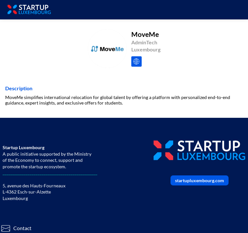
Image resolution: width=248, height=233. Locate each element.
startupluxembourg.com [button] (199, 180)
